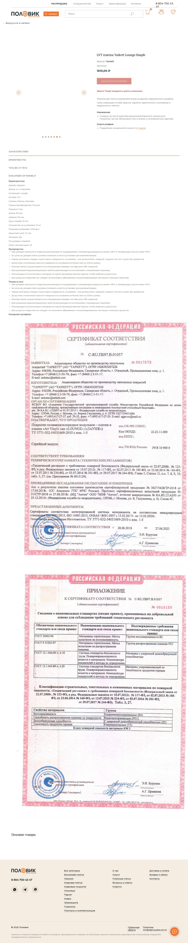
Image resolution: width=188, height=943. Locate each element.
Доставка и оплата (156, 870)
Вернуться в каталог (18, 23)
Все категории (69, 870)
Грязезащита (68, 902)
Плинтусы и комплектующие (76, 910)
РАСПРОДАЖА (56, 4)
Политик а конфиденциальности (152, 928)
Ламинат (66, 878)
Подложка (66, 906)
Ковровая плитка (70, 882)
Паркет (65, 894)
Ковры (64, 898)
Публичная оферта (130, 928)
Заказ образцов (114, 4)
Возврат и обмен (155, 874)
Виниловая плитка (71, 874)
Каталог (50, 14)
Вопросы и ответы (119, 882)
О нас (112, 870)
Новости (114, 886)
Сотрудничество (79, 4)
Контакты (133, 4)
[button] (170, 12)
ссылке (142, 128)
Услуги (96, 4)
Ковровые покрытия (72, 886)
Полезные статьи (119, 878)
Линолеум (66, 890)
